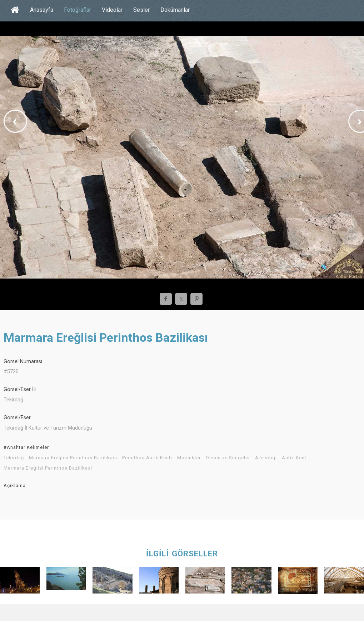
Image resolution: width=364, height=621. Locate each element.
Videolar (112, 9)
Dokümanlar (175, 9)
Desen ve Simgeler (228, 457)
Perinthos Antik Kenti (147, 457)
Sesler (141, 9)
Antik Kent (294, 457)
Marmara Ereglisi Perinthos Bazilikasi (48, 468)
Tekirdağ (14, 457)
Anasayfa (41, 9)
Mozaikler (189, 457)
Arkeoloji (266, 457)
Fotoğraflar (77, 9)
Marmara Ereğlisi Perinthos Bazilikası (73, 457)
